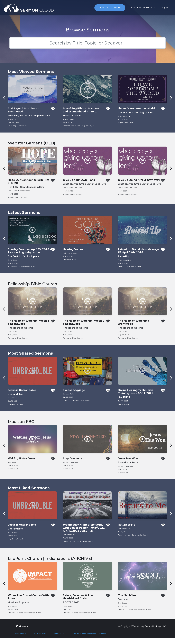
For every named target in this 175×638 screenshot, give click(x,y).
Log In (164, 7)
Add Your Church (110, 7)
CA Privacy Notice (39, 633)
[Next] (170, 98)
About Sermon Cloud (143, 7)
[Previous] (4, 98)
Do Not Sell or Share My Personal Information (88, 633)
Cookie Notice (59, 633)
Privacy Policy (20, 633)
